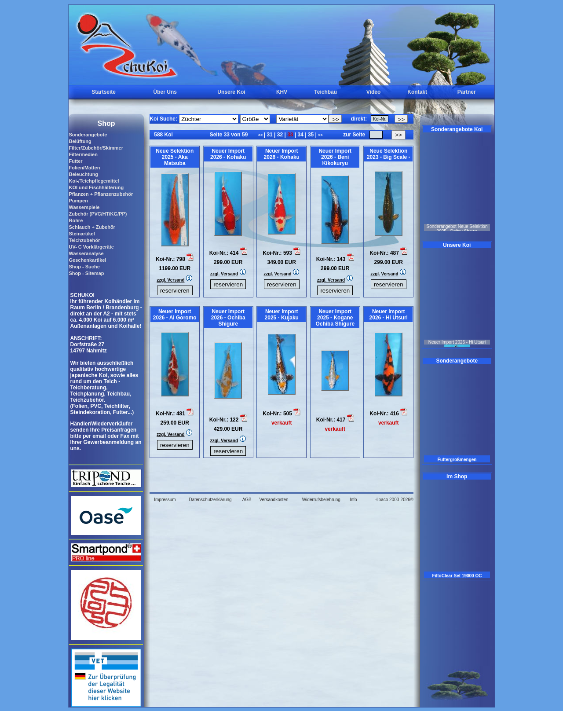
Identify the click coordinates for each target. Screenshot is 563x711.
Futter (75, 161)
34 (300, 135)
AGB (247, 499)
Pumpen (78, 200)
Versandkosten (273, 499)
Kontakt (417, 92)
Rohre (76, 220)
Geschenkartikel (87, 260)
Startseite (103, 92)
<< (261, 135)
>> (320, 135)
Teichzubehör (84, 240)
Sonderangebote (88, 134)
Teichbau (325, 92)
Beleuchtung (83, 174)
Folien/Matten (84, 167)
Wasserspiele (84, 207)
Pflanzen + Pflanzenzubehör (101, 194)
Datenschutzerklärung (210, 499)
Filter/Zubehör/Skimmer (96, 147)
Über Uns (165, 92)
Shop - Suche (84, 266)
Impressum (164, 499)
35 (311, 135)
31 (269, 135)
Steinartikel (82, 233)
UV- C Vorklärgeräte (91, 246)
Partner (466, 92)
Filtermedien (83, 154)
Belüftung (80, 141)
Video (373, 92)
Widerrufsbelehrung (321, 499)
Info (353, 499)
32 (279, 135)
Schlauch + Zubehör (92, 227)
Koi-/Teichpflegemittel (94, 180)
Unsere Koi (231, 92)
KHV (281, 92)
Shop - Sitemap (86, 273)
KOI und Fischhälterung (96, 187)
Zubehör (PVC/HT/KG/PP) (98, 213)
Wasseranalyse (86, 253)
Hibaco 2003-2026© (393, 499)
